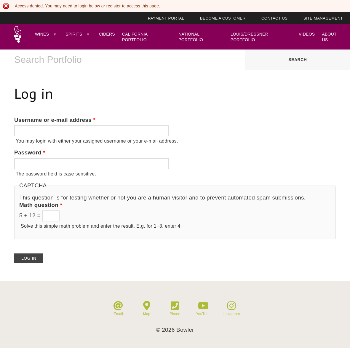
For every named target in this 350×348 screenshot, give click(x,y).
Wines (42, 34)
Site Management (323, 18)
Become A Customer (223, 18)
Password (29, 152)
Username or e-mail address (54, 120)
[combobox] (122, 60)
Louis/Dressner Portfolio (249, 37)
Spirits (73, 34)
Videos (307, 34)
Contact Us (274, 18)
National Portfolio (190, 37)
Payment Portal (166, 18)
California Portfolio (135, 37)
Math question (40, 205)
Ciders (107, 34)
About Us (329, 37)
